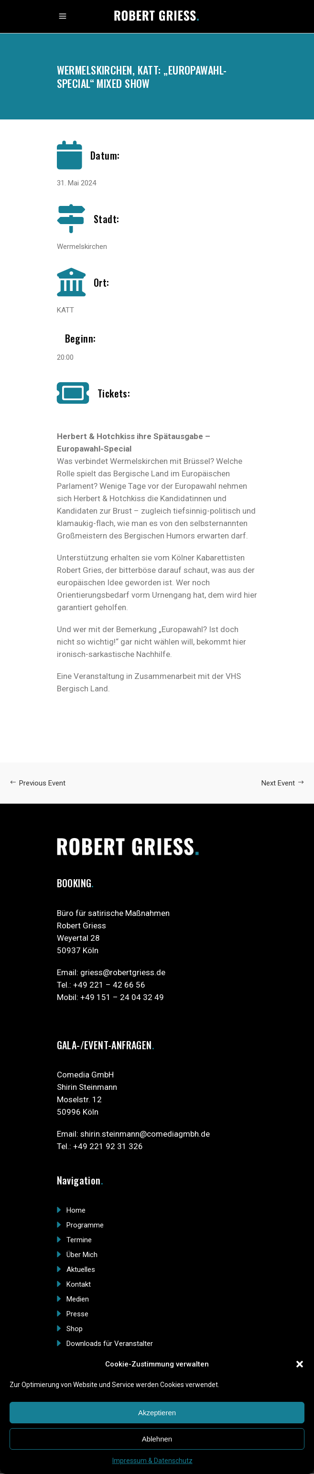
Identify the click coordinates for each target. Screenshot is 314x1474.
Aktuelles (80, 1269)
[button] (299, 1364)
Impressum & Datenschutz (152, 1460)
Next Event (282, 783)
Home (76, 1210)
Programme (85, 1225)
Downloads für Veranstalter (109, 1343)
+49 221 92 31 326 (108, 1146)
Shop (74, 1328)
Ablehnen (157, 1439)
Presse (77, 1314)
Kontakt (78, 1284)
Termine (79, 1240)
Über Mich (81, 1254)
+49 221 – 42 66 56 (109, 985)
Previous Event (37, 783)
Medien (77, 1299)
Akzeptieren (157, 1413)
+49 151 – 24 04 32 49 (122, 997)
